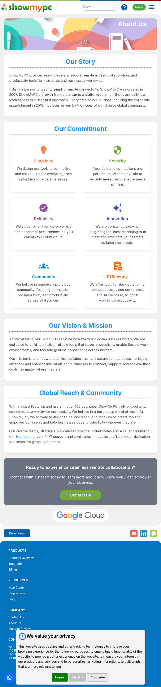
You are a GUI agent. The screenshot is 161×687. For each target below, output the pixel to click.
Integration (15, 564)
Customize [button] (98, 677)
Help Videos (16, 593)
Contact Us (80, 495)
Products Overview (21, 558)
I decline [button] (77, 677)
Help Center (16, 588)
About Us (14, 623)
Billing (12, 570)
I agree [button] (59, 677)
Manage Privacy (19, 629)
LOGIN (139, 6)
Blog (11, 599)
